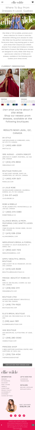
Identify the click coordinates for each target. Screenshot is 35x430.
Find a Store (5, 384)
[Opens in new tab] (6, 148)
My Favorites (5, 381)
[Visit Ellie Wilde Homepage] (9, 372)
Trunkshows (24, 381)
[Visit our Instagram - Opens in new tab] (15, 415)
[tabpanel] (2, 104)
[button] (2, 2)
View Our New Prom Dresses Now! (17, 365)
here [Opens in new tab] (20, 428)
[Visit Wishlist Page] (33, 2)
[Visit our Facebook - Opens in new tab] (11, 415)
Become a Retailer (26, 387)
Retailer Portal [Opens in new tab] (25, 389)
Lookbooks (24, 379)
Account (4, 383)
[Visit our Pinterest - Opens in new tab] (19, 415)
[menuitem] (2, 2)
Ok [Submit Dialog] (33, 425)
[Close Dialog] (1, 425)
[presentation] (9, 83)
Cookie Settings (7, 395)
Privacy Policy (6, 390)
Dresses (4, 379)
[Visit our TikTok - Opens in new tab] (24, 415)
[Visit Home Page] (17, 2)
